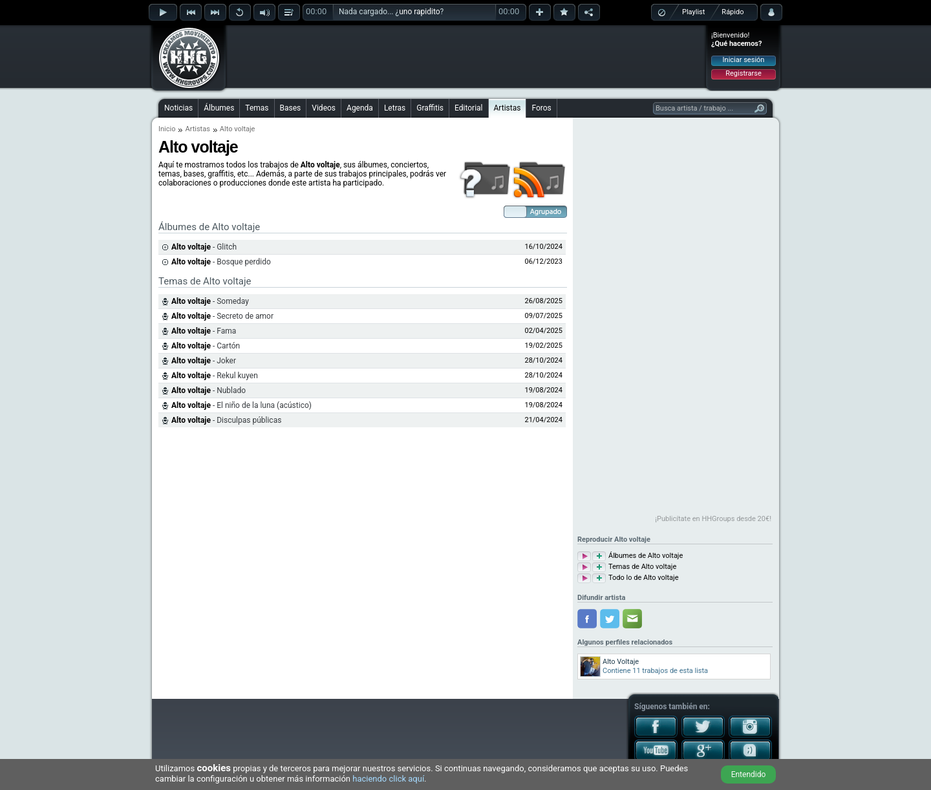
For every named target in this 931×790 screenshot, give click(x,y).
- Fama (203, 331)
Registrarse (743, 73)
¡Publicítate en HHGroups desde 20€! (713, 519)
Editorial (468, 107)
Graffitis (430, 107)
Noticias (178, 107)
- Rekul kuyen (214, 375)
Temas (256, 107)
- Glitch (204, 246)
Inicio (166, 129)
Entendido (748, 774)
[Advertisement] (466, 56)
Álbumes (219, 107)
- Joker (203, 360)
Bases (290, 107)
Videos (324, 107)
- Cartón (205, 345)
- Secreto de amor (222, 316)
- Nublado (208, 390)
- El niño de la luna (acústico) (241, 405)
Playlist (693, 12)
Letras (394, 107)
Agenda (360, 107)
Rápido (733, 12)
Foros (541, 107)
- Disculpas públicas (226, 420)
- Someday (210, 301)
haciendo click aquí (388, 779)
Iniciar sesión (744, 60)
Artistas (507, 107)
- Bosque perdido (221, 261)
